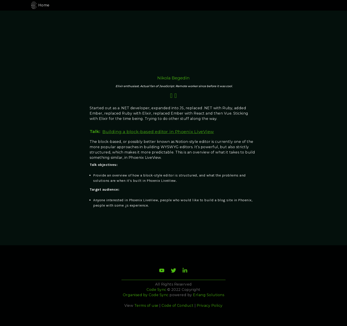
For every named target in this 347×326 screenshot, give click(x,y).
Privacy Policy (210, 305)
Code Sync (158, 295)
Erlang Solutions (208, 295)
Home (44, 5)
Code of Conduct (177, 305)
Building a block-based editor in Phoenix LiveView (158, 131)
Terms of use (146, 305)
